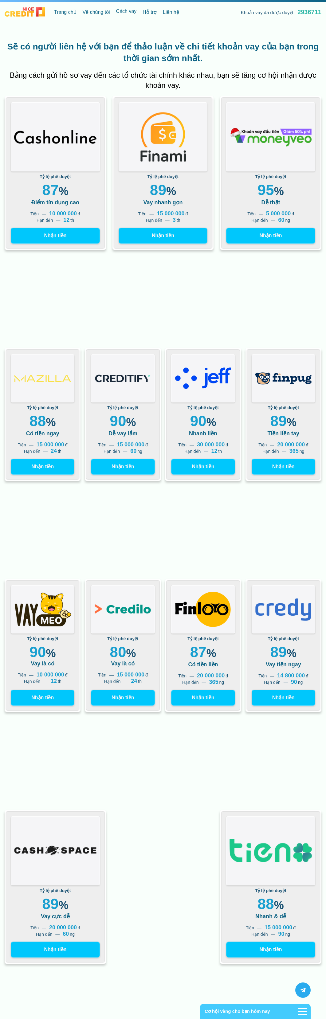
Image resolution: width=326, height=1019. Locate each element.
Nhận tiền (55, 235)
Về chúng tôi (96, 12)
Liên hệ (171, 12)
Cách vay (126, 11)
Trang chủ (65, 12)
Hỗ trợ (150, 12)
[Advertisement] (163, 299)
